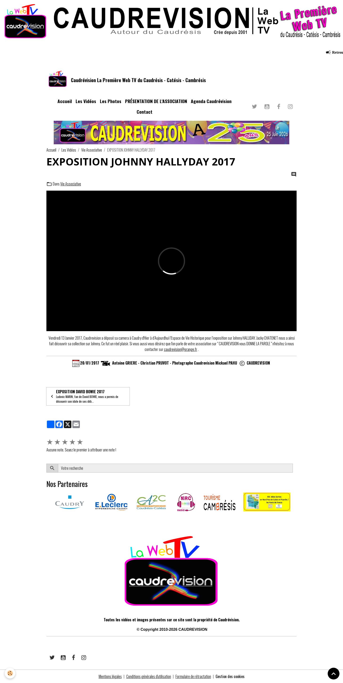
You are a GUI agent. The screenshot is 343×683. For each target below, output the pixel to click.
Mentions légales (110, 676)
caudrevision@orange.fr (180, 349)
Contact (144, 111)
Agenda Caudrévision (211, 101)
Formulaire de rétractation (193, 676)
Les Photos (110, 101)
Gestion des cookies (230, 676)
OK (295, 468)
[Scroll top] (333, 673)
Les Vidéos (86, 101)
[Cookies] (10, 673)
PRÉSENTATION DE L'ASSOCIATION (156, 101)
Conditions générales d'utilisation (148, 676)
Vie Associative (91, 150)
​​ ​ (46, 519)
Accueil (64, 101)
